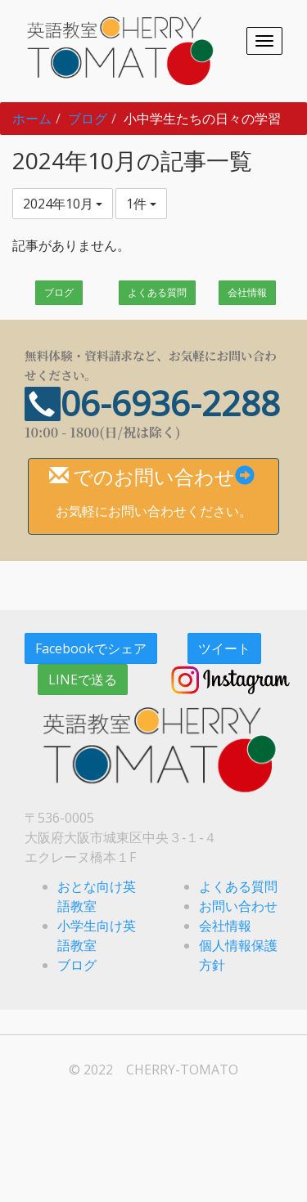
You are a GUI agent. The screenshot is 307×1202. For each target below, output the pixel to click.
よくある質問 (157, 292)
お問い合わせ (238, 906)
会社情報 (247, 292)
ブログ (87, 119)
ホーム (32, 119)
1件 (141, 204)
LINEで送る (82, 679)
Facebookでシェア (91, 648)
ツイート (224, 648)
